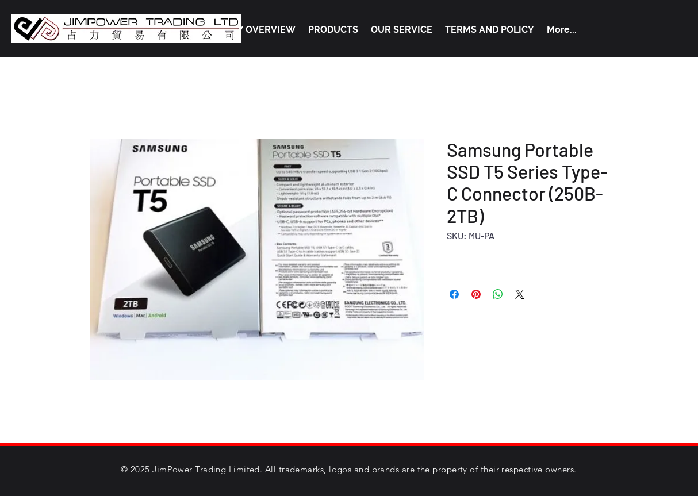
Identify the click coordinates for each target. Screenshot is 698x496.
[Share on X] (520, 294)
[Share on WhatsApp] (498, 294)
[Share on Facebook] (454, 294)
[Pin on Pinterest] (476, 294)
